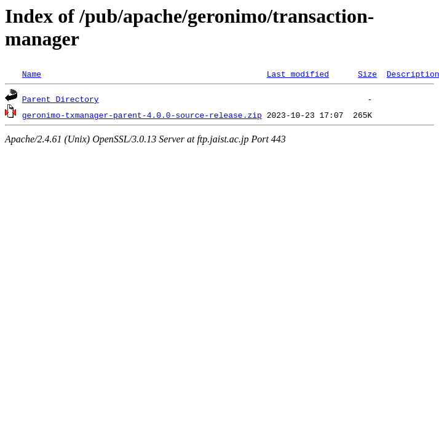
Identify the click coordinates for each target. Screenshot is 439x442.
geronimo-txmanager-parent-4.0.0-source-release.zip (142, 114)
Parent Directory (60, 98)
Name (31, 73)
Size (367, 73)
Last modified (298, 73)
